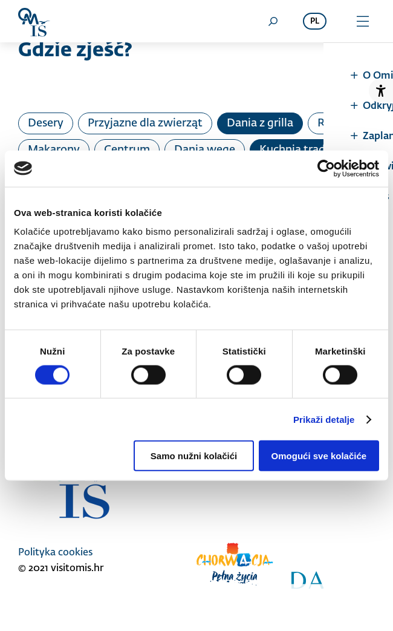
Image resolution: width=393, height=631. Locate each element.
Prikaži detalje (324, 419)
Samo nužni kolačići (194, 456)
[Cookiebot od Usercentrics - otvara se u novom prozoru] (326, 168)
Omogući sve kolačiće (319, 456)
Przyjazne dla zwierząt (145, 123)
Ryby (330, 123)
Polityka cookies (55, 553)
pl (314, 21)
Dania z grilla (260, 123)
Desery (45, 123)
